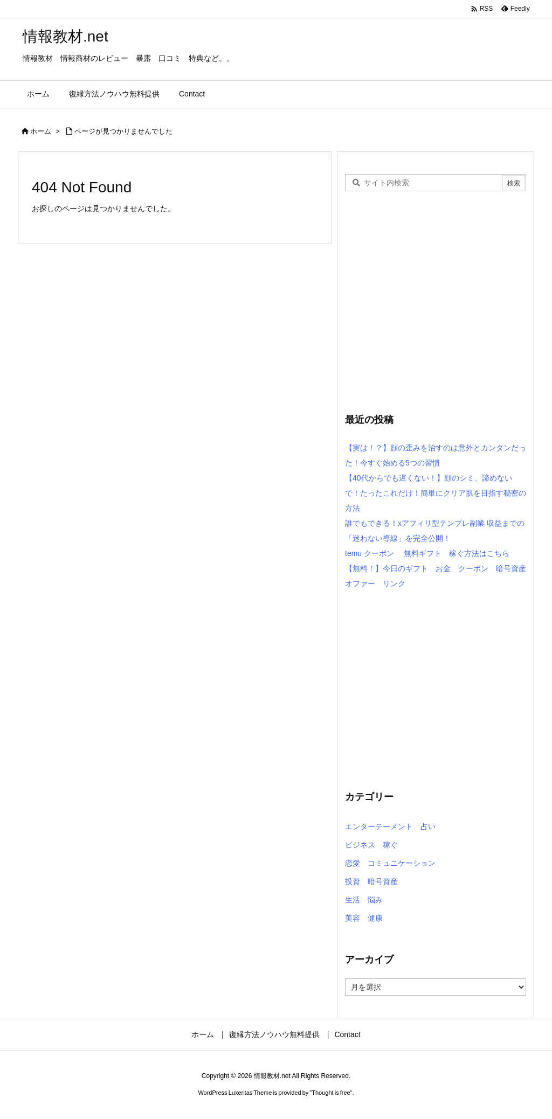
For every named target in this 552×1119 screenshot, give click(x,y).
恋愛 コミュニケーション (390, 863)
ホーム (40, 131)
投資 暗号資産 (371, 881)
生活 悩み (364, 899)
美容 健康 (364, 918)
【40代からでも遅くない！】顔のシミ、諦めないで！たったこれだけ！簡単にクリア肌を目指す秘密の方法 (435, 493)
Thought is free (331, 1092)
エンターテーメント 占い (390, 826)
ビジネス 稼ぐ (371, 844)
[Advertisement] (435, 312)
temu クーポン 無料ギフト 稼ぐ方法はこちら (427, 553)
